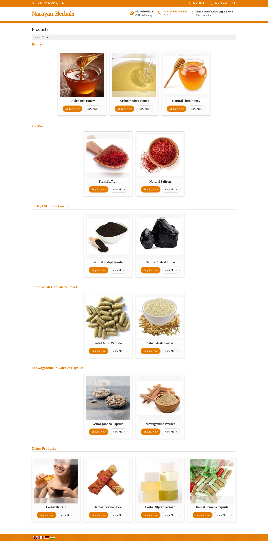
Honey (37, 44)
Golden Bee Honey (82, 101)
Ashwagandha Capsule (108, 424)
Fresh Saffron (108, 182)
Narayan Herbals (53, 14)
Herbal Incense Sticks (108, 507)
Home (37, 37)
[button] (175, 11)
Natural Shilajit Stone (160, 262)
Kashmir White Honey (134, 101)
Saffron (37, 125)
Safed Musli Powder (160, 343)
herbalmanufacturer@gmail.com (214, 11)
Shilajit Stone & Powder (51, 206)
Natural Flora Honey (186, 101)
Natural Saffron (160, 182)
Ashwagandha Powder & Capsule (58, 367)
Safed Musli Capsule (108, 343)
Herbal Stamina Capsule (212, 507)
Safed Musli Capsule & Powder (56, 287)
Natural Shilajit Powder (108, 262)
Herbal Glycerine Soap (160, 507)
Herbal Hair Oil (56, 507)
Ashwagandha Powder (160, 424)
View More (93, 108)
